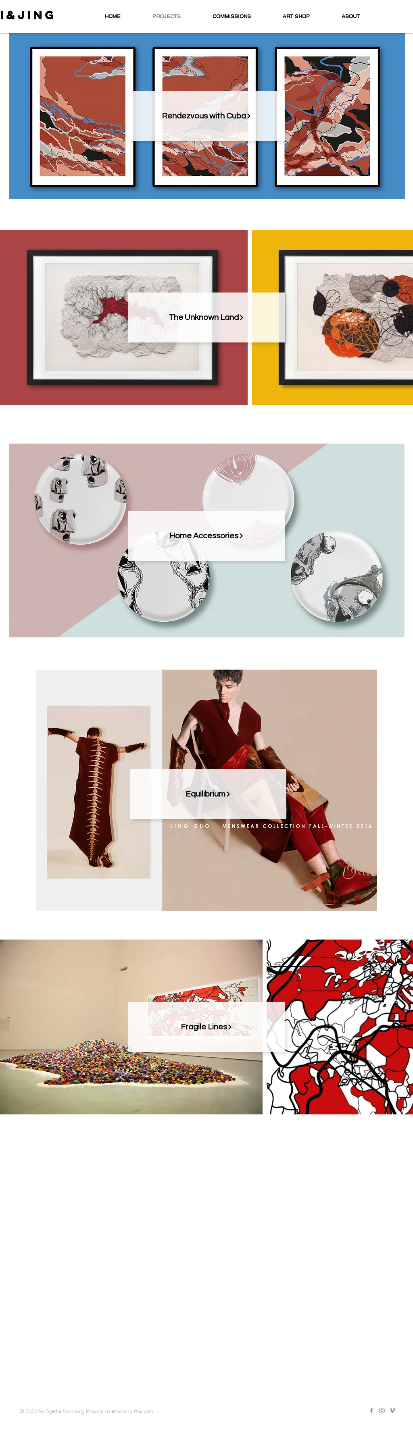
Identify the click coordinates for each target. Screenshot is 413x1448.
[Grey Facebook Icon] (371, 1410)
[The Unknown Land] (206, 317)
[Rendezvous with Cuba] (206, 116)
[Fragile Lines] (206, 1027)
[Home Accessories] (206, 536)
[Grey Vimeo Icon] (392, 1410)
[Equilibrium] (208, 794)
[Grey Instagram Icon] (382, 1410)
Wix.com (143, 1411)
